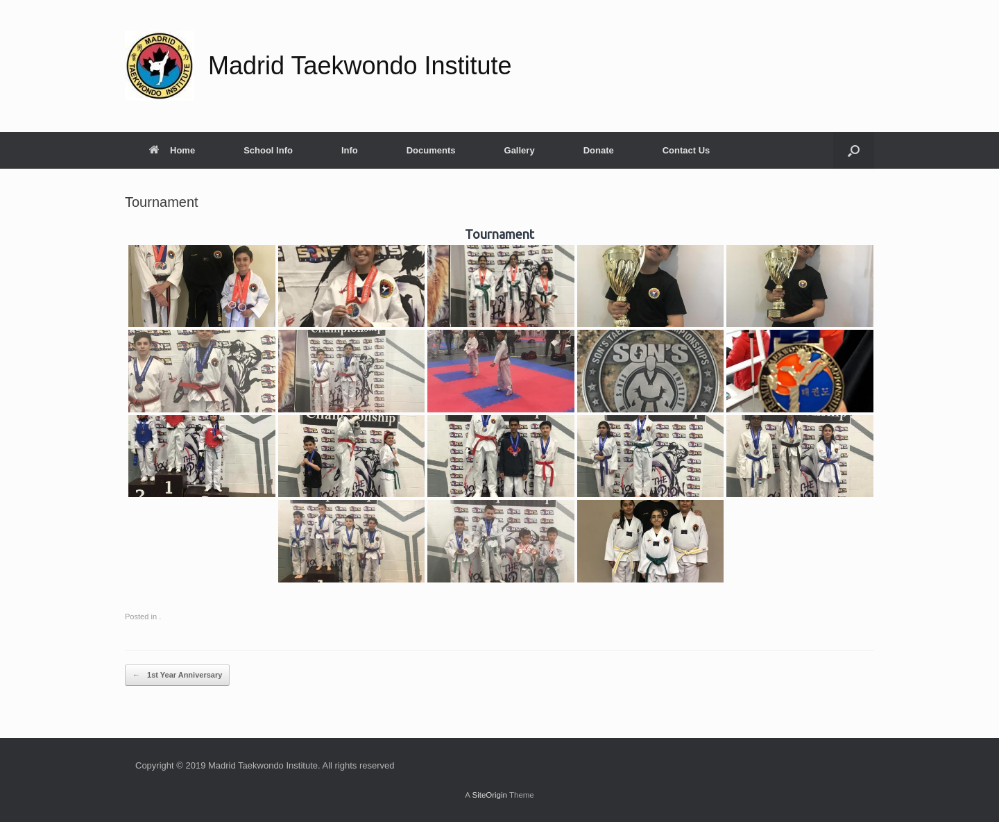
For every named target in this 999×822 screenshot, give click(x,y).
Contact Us (686, 150)
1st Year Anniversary (177, 675)
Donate (598, 150)
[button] (853, 150)
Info (349, 150)
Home (172, 150)
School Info (268, 150)
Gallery (519, 150)
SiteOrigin (489, 795)
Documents (431, 150)
